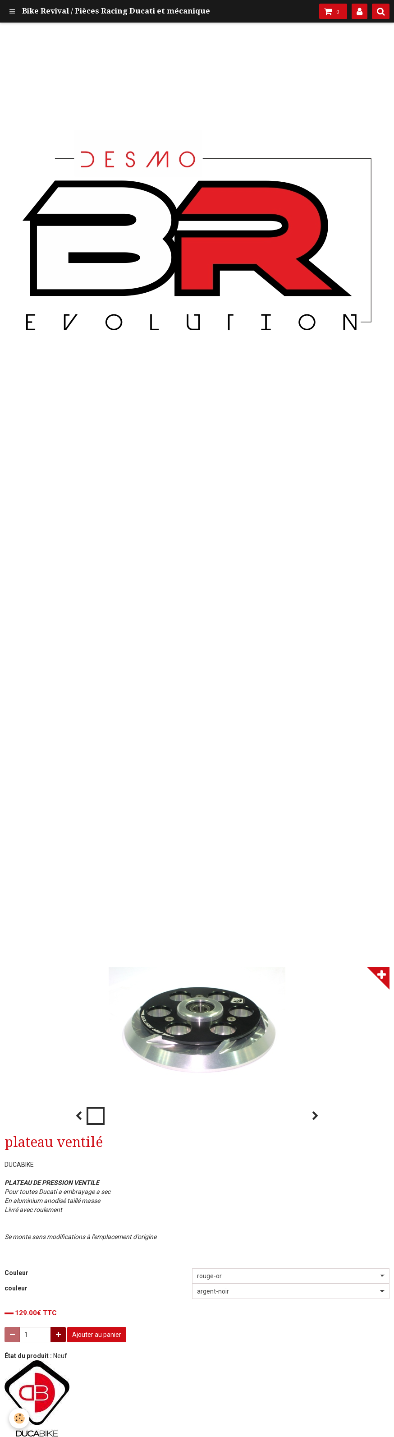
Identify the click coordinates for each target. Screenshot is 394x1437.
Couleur (16, 1272)
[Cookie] (19, 1418)
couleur (16, 1288)
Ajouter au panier (96, 1334)
